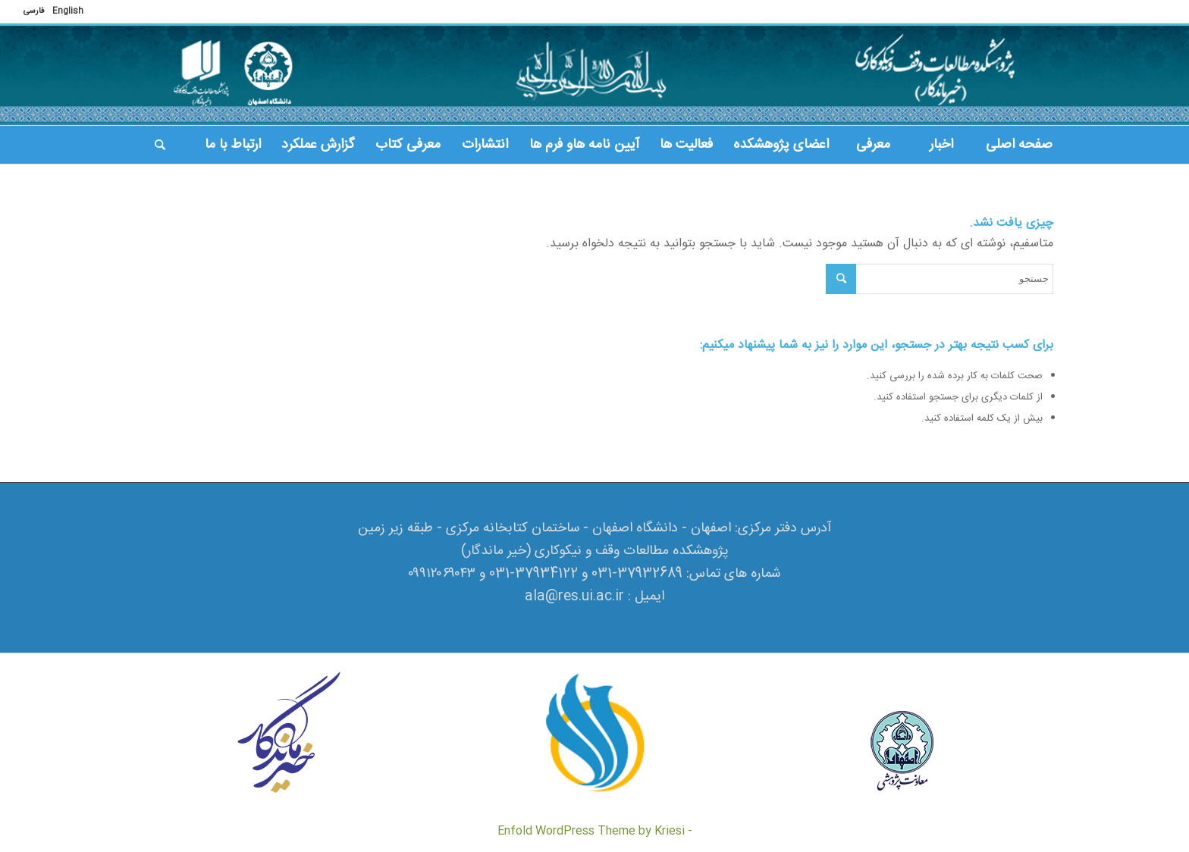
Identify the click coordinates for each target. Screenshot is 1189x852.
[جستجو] (160, 145)
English (67, 11)
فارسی (34, 11)
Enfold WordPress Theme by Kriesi (591, 831)
